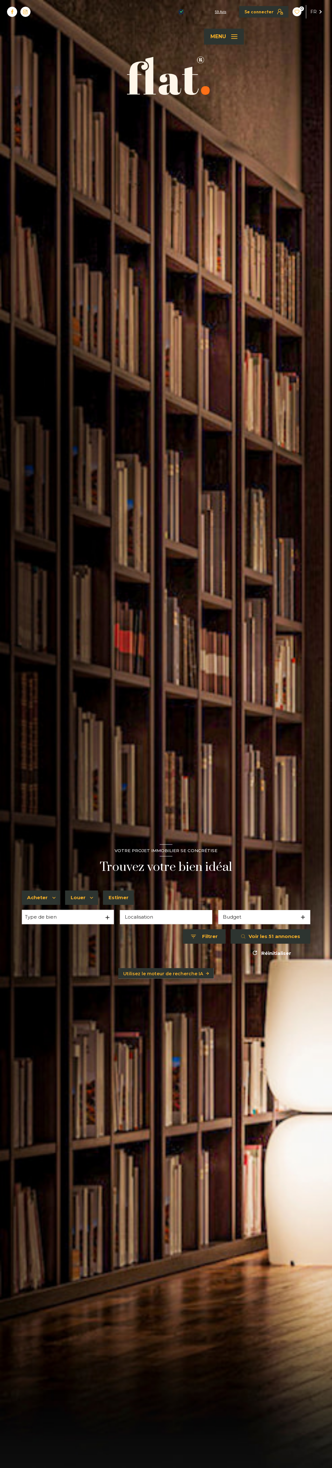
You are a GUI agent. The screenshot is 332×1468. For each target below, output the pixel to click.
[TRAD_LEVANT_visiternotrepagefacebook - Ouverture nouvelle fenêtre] (12, 12)
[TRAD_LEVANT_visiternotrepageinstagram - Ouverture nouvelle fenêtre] (25, 12)
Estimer (119, 897)
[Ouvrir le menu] (224, 37)
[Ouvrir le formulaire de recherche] (204, 936)
